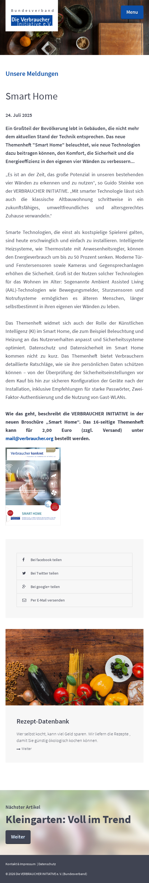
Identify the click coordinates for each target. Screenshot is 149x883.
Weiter (24, 748)
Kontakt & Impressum (21, 864)
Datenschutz (47, 864)
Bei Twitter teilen (40, 573)
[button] (132, 12)
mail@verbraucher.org (30, 438)
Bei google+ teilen (41, 586)
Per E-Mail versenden (43, 600)
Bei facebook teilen (42, 559)
